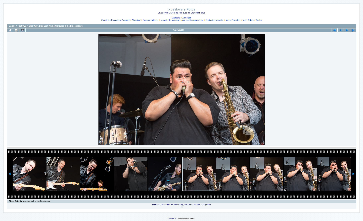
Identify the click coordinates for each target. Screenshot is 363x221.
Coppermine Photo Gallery (185, 218)
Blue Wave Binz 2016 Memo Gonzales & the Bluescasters (56, 26)
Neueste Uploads (150, 20)
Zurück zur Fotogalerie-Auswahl (115, 20)
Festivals (22, 26)
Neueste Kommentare (170, 20)
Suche (259, 20)
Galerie (12, 26)
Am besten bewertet (214, 20)
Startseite (176, 18)
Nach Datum (248, 20)
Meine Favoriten (233, 20)
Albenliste (136, 20)
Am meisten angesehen (192, 20)
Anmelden (186, 18)
